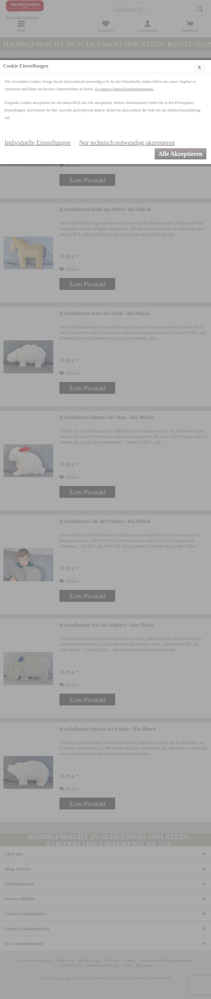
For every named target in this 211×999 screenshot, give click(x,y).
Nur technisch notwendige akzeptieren (127, 142)
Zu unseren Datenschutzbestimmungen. (124, 89)
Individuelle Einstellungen (38, 142)
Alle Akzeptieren (180, 153)
